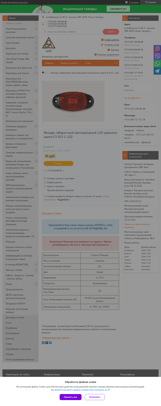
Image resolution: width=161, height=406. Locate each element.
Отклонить (94, 397)
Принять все (70, 397)
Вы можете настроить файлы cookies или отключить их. (79, 390)
